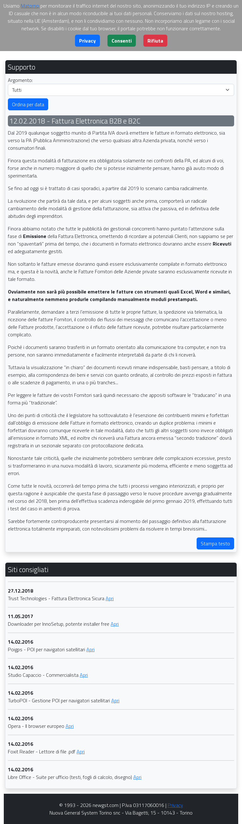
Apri (110, 598)
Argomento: (20, 80)
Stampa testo (215, 543)
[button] (87, 41)
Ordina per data (28, 104)
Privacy (175, 805)
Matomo (30, 5)
